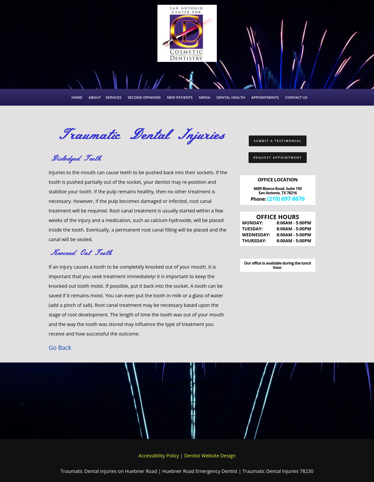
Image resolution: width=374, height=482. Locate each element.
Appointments (265, 97)
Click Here (187, 409)
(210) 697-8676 (286, 198)
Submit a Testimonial (277, 141)
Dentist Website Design (210, 455)
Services (113, 97)
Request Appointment (277, 157)
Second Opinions (144, 97)
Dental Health (231, 97)
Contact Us (296, 97)
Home (77, 97)
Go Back (60, 347)
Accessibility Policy (158, 455)
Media (204, 97)
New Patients (179, 97)
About (94, 97)
